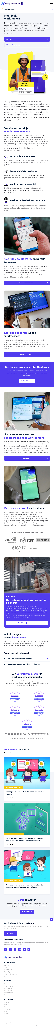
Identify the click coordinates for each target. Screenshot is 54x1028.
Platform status (8, 990)
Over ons (7, 1002)
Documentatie (8, 988)
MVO (5, 1011)
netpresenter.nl (12, 3)
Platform (6, 965)
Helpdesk (7, 984)
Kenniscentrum (8, 993)
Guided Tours (8, 970)
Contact (6, 1013)
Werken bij (7, 1009)
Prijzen (6, 976)
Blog (5, 995)
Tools (5, 967)
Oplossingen (8, 972)
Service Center (8, 986)
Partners (6, 1005)
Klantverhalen (8, 1007)
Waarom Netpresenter (11, 974)
